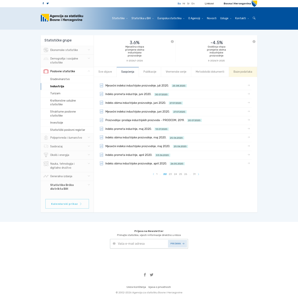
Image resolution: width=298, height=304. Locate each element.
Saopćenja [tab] (127, 71)
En (193, 3)
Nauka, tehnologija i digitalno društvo (59, 165)
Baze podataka (243, 71)
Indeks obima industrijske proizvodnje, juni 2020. (141, 103)
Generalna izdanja (58, 176)
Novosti (211, 18)
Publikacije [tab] (149, 71)
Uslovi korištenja (136, 287)
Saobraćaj (53, 146)
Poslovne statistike (59, 71)
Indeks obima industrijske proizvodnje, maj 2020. (142, 137)
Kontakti (242, 18)
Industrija (57, 86)
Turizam (55, 93)
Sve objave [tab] (105, 71)
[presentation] (139, 257)
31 (194, 174)
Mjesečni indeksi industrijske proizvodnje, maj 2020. (144, 146)
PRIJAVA (177, 243)
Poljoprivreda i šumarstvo (63, 137)
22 (165, 174)
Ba (179, 3)
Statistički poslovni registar (67, 130)
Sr (188, 3)
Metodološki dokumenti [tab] (210, 71)
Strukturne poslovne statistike (63, 113)
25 (180, 174)
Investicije (56, 122)
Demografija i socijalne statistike (61, 60)
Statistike (120, 18)
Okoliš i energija (56, 155)
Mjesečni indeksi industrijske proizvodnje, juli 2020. (143, 85)
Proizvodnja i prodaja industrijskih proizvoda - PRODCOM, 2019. (151, 120)
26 (185, 174)
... (160, 174)
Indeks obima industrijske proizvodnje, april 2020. (142, 163)
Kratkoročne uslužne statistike (63, 102)
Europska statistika (171, 18)
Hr (184, 3)
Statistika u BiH (143, 18)
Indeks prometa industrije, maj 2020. (134, 129)
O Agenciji (195, 18)
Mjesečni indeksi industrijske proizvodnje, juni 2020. (143, 111)
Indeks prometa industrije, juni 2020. (134, 94)
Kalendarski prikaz (66, 203)
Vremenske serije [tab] (176, 71)
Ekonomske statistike (61, 50)
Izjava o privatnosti (159, 287)
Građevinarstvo (60, 79)
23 (170, 174)
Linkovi (209, 3)
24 (175, 174)
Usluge (225, 18)
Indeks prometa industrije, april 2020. (135, 155)
